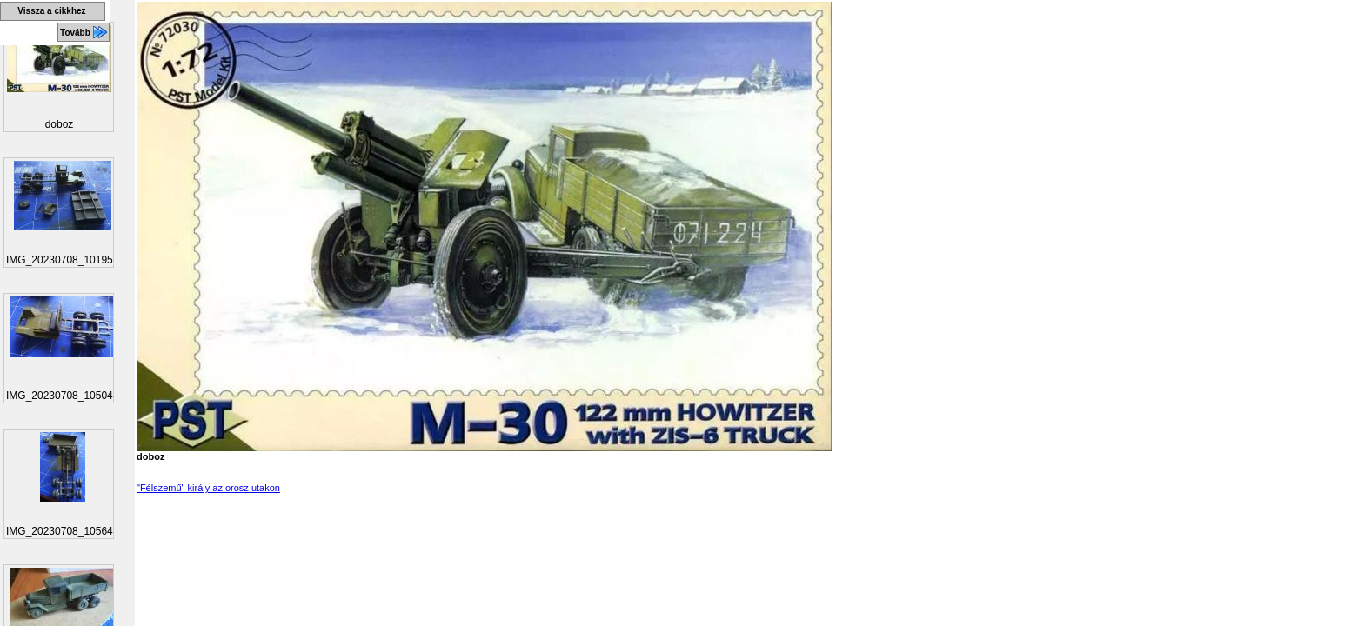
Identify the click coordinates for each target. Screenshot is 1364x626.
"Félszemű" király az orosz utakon (208, 488)
